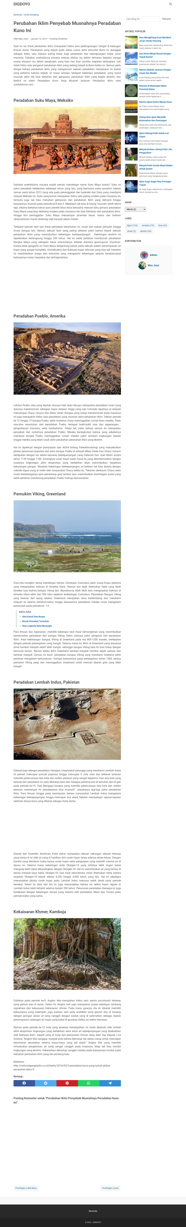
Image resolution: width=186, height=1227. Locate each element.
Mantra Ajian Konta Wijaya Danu (155, 102)
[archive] (135, 209)
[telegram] (110, 1083)
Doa (162, 225)
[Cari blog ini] (171, 4)
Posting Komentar (58, 38)
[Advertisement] (67, 287)
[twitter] (45, 1083)
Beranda (93, 1211)
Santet (145, 231)
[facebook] (24, 1083)
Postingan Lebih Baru (26, 1188)
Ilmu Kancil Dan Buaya (33, 616)
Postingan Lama (110, 1188)
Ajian (132, 225)
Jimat (131, 231)
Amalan (148, 225)
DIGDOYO (22, 4)
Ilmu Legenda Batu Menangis (37, 626)
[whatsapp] (88, 1083)
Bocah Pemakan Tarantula (35, 621)
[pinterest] (67, 1083)
